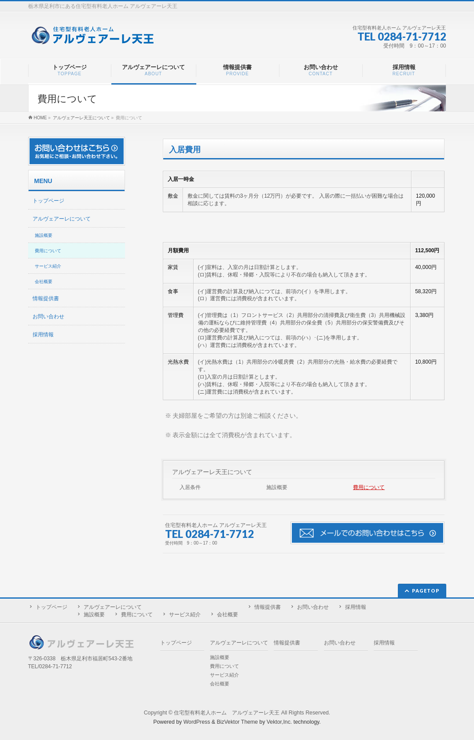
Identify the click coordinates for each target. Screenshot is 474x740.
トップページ (48, 201)
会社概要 (43, 281)
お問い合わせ (48, 316)
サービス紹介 (48, 266)
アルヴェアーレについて (62, 219)
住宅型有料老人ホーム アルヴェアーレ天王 (226, 713)
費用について (369, 487)
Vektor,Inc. (279, 722)
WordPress (197, 722)
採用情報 (43, 334)
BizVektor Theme (237, 722)
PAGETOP (426, 590)
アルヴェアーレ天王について (212, 471)
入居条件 (190, 487)
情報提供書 (46, 298)
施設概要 (276, 487)
